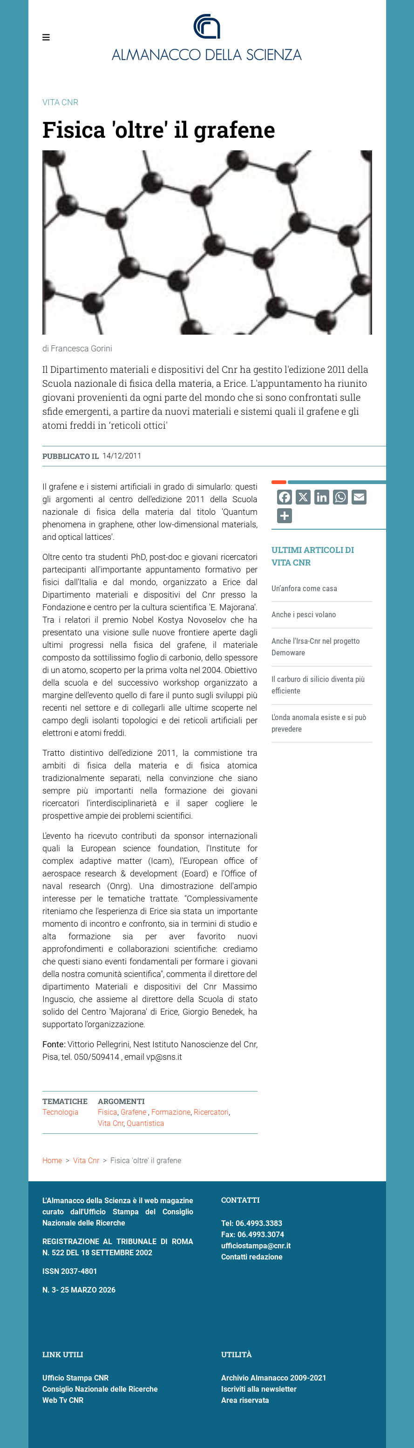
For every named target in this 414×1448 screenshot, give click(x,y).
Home (52, 1160)
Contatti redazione (252, 1257)
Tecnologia (60, 1112)
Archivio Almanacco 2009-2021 (273, 1378)
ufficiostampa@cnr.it (256, 1245)
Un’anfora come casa (304, 588)
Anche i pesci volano (303, 614)
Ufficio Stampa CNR (75, 1378)
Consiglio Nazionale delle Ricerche (100, 1389)
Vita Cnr (110, 1123)
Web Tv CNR (62, 1400)
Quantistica (145, 1123)
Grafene (134, 1112)
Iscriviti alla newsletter (259, 1389)
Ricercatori (211, 1112)
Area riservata (245, 1400)
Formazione (170, 1112)
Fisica (107, 1112)
